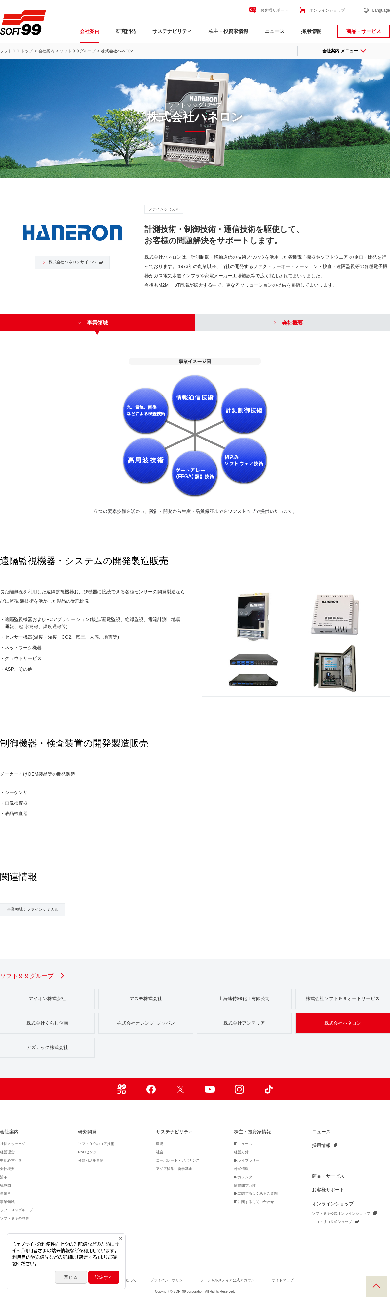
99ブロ (121, 1089)
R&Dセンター (89, 1152)
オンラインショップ (327, 10)
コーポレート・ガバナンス (178, 1160)
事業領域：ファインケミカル (32, 909)
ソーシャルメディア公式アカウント (229, 1280)
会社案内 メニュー (343, 51)
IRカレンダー (245, 1177)
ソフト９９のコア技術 (96, 1144)
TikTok (268, 1089)
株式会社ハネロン (342, 1023)
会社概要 (7, 1169)
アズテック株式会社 (47, 1047)
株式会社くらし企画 (47, 1023)
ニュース (275, 31)
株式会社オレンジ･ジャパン (146, 1023)
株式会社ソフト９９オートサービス (343, 998)
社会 (159, 1152)
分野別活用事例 (90, 1160)
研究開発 (126, 31)
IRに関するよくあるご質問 (256, 1193)
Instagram (239, 1089)
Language (381, 10)
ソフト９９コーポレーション (23, 22)
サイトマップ (282, 1280)
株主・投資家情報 (228, 31)
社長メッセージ (12, 1144)
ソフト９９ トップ (16, 51)
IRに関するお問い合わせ (254, 1202)
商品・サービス (363, 31)
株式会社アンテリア (244, 1023)
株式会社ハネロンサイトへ (68, 262)
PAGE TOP (376, 1286)
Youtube (209, 1089)
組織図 (5, 1185)
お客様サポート (274, 10)
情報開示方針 (245, 1185)
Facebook (150, 1089)
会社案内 (89, 31)
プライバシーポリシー (168, 1280)
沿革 (3, 1177)
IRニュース (243, 1144)
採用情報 (311, 31)
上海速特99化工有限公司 (244, 998)
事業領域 (7, 1202)
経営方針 (241, 1152)
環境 (159, 1144)
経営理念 (7, 1152)
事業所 (5, 1193)
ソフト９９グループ (78, 51)
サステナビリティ (172, 31)
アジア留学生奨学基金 (174, 1169)
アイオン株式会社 (47, 998)
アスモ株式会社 (146, 998)
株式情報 (241, 1169)
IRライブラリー (246, 1160)
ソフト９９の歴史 (14, 1218)
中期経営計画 (11, 1160)
